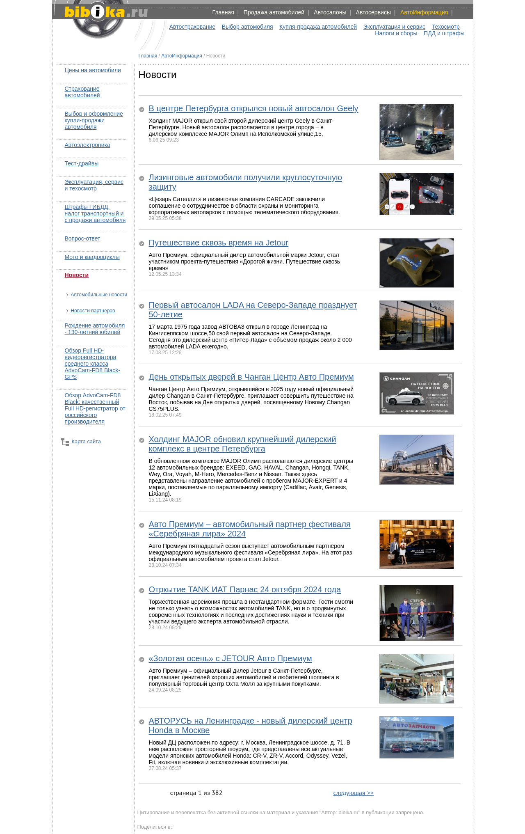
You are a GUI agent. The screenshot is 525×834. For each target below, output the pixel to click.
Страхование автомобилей (82, 92)
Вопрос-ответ (82, 238)
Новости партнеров (93, 311)
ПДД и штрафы (444, 33)
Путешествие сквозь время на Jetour (219, 242)
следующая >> (353, 792)
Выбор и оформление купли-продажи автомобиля (94, 120)
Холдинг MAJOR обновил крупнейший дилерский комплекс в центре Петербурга (242, 444)
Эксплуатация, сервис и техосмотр (94, 185)
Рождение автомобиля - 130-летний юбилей (95, 328)
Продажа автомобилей (274, 12)
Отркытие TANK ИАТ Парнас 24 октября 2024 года (245, 589)
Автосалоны (330, 12)
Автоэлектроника (87, 145)
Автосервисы (373, 12)
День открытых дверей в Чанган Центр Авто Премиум (251, 376)
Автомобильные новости (99, 295)
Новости (77, 275)
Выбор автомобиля (247, 26)
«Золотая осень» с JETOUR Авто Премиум (230, 658)
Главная (223, 12)
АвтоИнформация (424, 12)
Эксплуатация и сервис (394, 26)
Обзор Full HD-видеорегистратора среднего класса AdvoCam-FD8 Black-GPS (92, 363)
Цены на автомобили (93, 70)
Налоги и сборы (396, 33)
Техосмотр (446, 26)
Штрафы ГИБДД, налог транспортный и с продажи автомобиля (95, 213)
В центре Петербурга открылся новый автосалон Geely (253, 108)
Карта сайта (81, 441)
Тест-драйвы (82, 163)
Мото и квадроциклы (92, 257)
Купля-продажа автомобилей (318, 26)
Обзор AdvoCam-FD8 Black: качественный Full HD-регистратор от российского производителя (95, 408)
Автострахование (192, 26)
